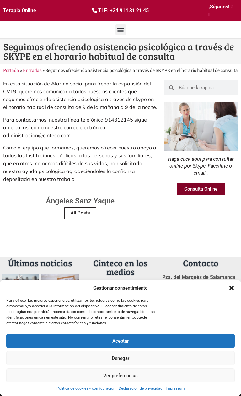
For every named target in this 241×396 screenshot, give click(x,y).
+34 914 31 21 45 (129, 11)
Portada (11, 70)
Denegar (120, 358)
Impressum (175, 388)
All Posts (80, 213)
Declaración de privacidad (141, 388)
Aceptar (120, 341)
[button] (231, 288)
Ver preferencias (120, 375)
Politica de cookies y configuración (85, 388)
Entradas (32, 70)
